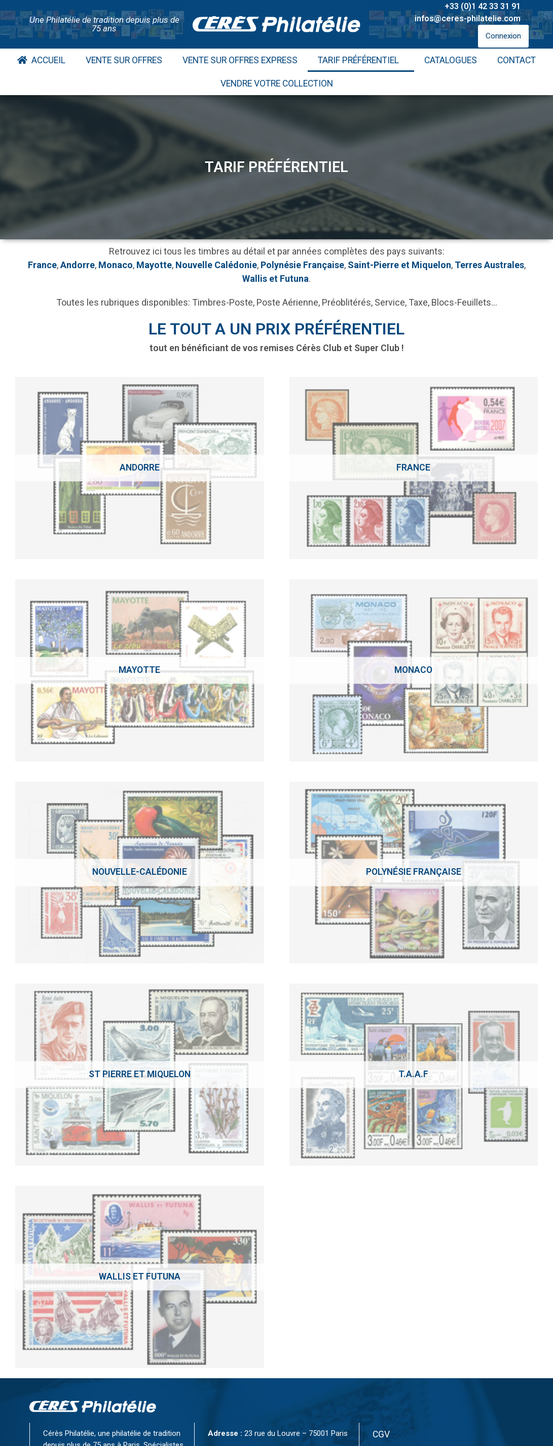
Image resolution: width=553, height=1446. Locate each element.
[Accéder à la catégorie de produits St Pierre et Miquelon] (139, 1075)
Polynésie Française (302, 265)
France (42, 265)
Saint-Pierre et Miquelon (399, 265)
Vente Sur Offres (124, 60)
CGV (381, 1434)
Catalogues (450, 60)
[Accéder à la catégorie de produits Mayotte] (139, 670)
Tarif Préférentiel (361, 60)
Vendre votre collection (276, 83)
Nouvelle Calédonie (216, 265)
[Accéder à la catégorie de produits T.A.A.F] (413, 1075)
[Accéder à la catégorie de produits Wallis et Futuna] (139, 1277)
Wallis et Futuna (275, 278)
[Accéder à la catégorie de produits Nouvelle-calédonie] (139, 873)
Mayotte (154, 265)
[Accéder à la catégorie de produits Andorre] (139, 468)
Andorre (77, 265)
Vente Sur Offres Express (240, 60)
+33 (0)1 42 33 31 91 (483, 6)
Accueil (41, 60)
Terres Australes (489, 265)
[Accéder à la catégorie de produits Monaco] (413, 670)
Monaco (115, 265)
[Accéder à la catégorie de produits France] (413, 468)
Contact (516, 60)
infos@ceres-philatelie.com (468, 18)
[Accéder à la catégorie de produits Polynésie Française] (413, 873)
